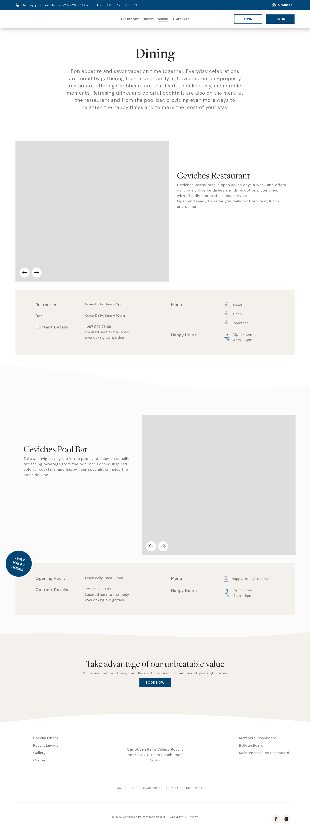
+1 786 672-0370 (125, 5)
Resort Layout (45, 745)
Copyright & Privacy (184, 817)
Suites (148, 19)
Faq (119, 788)
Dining (163, 19)
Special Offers (45, 738)
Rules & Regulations (146, 788)
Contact (40, 760)
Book (280, 19)
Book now (155, 682)
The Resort (130, 19)
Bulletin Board (251, 745)
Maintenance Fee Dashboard (264, 752)
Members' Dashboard (257, 738)
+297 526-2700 (74, 5)
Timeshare (181, 19)
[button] (27, 273)
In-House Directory (186, 788)
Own (248, 19)
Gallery (39, 752)
